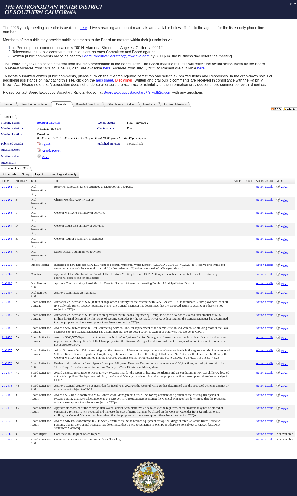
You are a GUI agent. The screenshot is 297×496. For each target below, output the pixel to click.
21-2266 (7, 251)
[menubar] (39, 175)
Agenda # (21, 180)
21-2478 (7, 385)
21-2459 (7, 337)
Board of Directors (48, 122)
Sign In (291, 3)
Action (237, 180)
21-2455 (7, 395)
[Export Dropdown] (39, 174)
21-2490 (7, 283)
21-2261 (7, 186)
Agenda (46, 144)
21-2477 (7, 372)
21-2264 (7, 225)
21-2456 (7, 302)
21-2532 (7, 421)
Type (34, 180)
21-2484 (7, 439)
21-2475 (7, 350)
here (83, 28)
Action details (264, 186)
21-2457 (7, 315)
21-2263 (7, 212)
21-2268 (7, 434)
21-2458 (7, 328)
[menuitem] (9, 174)
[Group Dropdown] (25, 174)
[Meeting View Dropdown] (62, 174)
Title (56, 180)
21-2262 (7, 199)
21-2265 (7, 238)
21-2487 (7, 292)
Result (249, 180)
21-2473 (7, 408)
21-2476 (7, 363)
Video (45, 157)
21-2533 (7, 264)
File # (5, 180)
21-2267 (7, 274)
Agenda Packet (51, 150)
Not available (135, 143)
